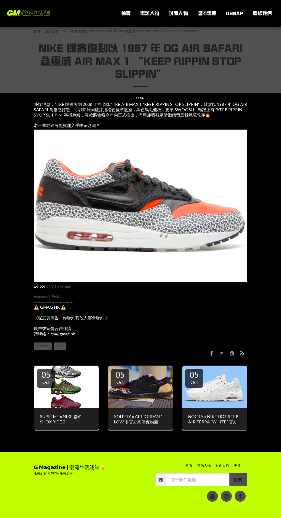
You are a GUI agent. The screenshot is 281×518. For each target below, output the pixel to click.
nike (60, 346)
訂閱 (238, 479)
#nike (57, 296)
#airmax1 (42, 296)
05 (46, 377)
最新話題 (51, 31)
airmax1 (43, 346)
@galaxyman (60, 286)
